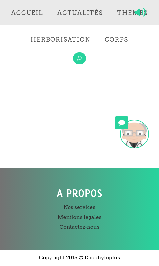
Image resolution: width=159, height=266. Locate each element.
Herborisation (60, 39)
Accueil (27, 13)
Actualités (80, 13)
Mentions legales (79, 217)
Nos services (79, 207)
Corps (116, 39)
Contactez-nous (79, 227)
